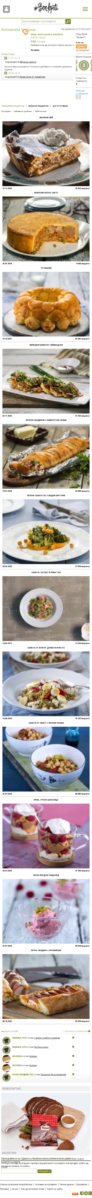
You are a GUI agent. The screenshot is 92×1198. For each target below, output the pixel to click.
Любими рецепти (12, 105)
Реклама (4, 1188)
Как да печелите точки (32, 1188)
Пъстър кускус (41, 1047)
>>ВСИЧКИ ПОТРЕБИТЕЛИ (75, 1031)
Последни (6, 111)
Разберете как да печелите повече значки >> (52, 45)
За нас (15, 1188)
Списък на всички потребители (16, 1184)
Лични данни (67, 1184)
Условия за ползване (46, 1184)
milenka (17, 1056)
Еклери (33, 1056)
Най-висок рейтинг (23, 111)
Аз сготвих (60, 105)
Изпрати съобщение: (82, 93)
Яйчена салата (28, 61)
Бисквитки (82, 1184)
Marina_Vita (19, 1037)
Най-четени (40, 111)
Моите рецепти (38, 105)
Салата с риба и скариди (47, 1037)
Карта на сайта (54, 1188)
